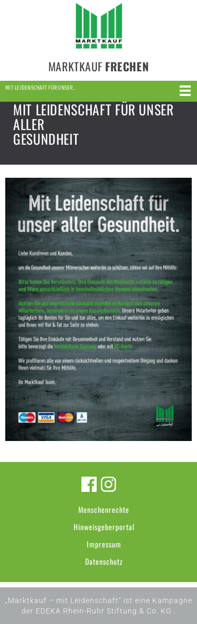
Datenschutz (104, 561)
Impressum (104, 544)
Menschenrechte (103, 509)
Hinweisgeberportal (104, 526)
